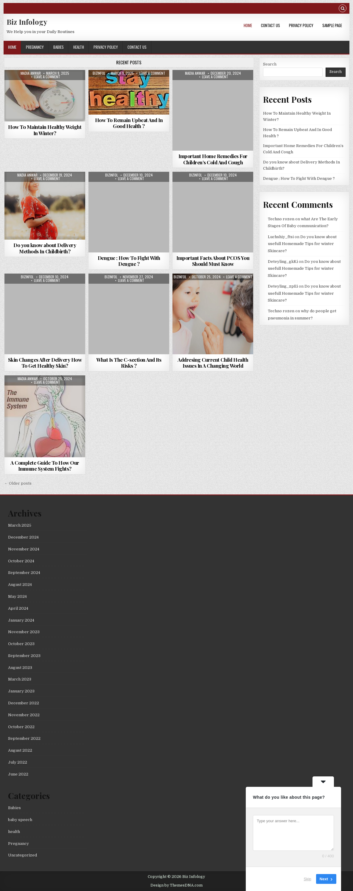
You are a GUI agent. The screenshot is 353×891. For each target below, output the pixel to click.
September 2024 (24, 572)
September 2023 (24, 655)
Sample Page (332, 25)
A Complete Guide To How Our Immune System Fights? (44, 465)
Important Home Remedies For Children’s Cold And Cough (213, 159)
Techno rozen (281, 219)
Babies (58, 47)
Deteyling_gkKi (283, 261)
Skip (307, 879)
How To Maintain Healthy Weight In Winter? (44, 130)
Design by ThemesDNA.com (176, 885)
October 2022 (21, 727)
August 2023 (20, 667)
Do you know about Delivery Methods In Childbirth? (44, 248)
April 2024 (18, 608)
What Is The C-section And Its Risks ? (128, 362)
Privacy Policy (301, 25)
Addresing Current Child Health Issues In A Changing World (213, 362)
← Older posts (18, 483)
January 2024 (21, 620)
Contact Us (270, 25)
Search (269, 64)
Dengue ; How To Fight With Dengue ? (129, 261)
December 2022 (23, 703)
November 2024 (23, 549)
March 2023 (19, 679)
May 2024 (17, 596)
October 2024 (21, 561)
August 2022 (20, 750)
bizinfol (99, 73)
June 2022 (18, 774)
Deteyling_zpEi (283, 286)
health (78, 47)
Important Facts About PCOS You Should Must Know (212, 261)
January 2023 (21, 691)
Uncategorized (22, 855)
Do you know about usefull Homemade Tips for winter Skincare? (302, 244)
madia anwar (31, 73)
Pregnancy (35, 47)
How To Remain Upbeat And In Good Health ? (129, 123)
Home (248, 25)
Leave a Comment (47, 77)
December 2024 (23, 537)
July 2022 (17, 762)
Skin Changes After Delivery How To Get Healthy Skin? (45, 362)
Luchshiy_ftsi (281, 237)
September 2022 (24, 738)
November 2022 (24, 715)
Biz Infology (27, 21)
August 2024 (20, 584)
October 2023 (21, 644)
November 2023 (24, 632)
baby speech (20, 819)
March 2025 (19, 525)
